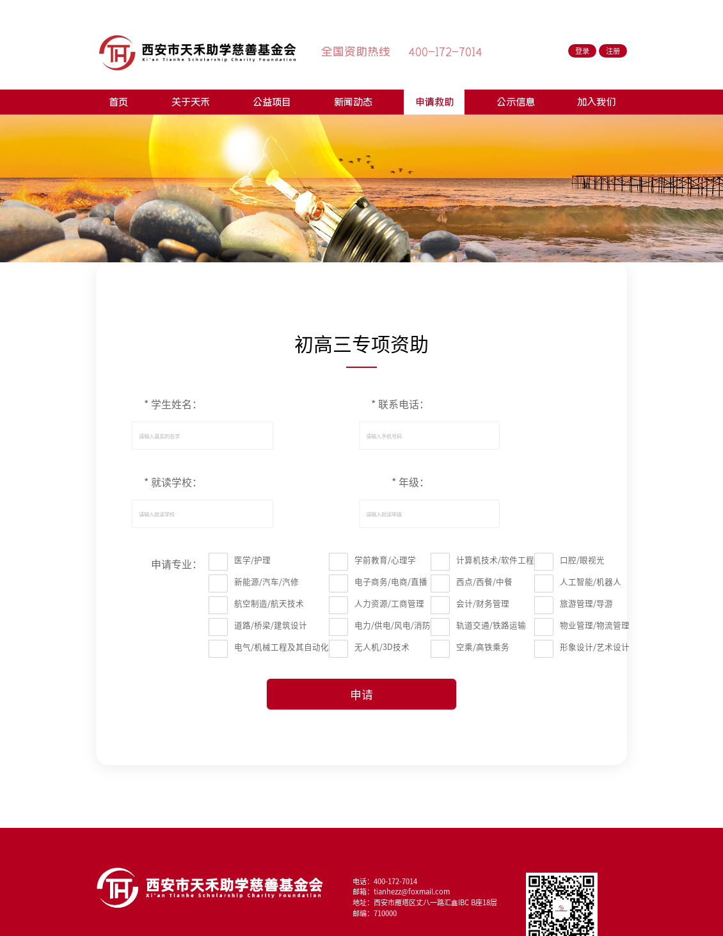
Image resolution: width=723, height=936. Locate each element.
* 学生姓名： (173, 404)
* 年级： (410, 482)
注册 (613, 50)
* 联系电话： (400, 404)
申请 (361, 695)
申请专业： (176, 564)
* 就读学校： (173, 482)
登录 (582, 50)
